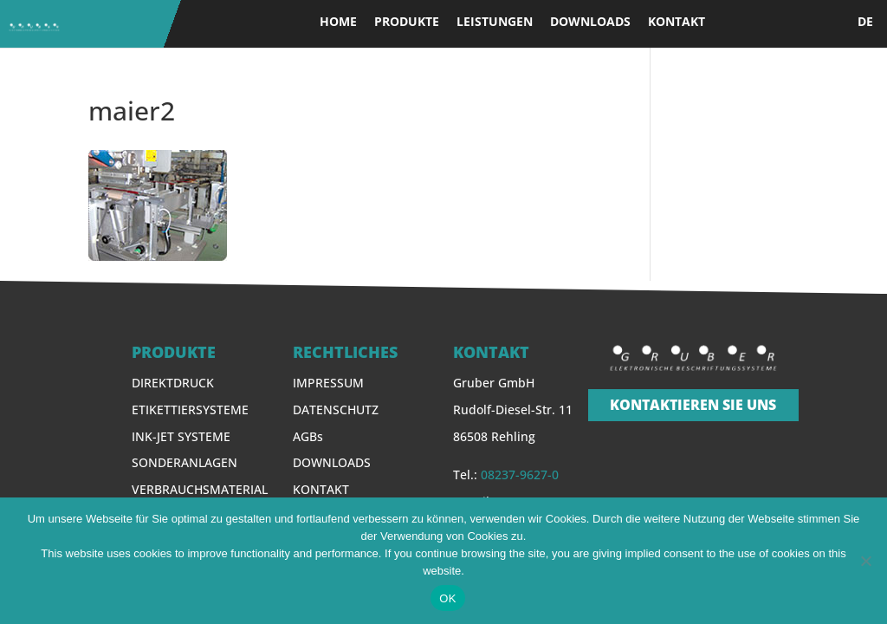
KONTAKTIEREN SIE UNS (693, 404)
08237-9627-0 (520, 474)
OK (447, 598)
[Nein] (865, 560)
